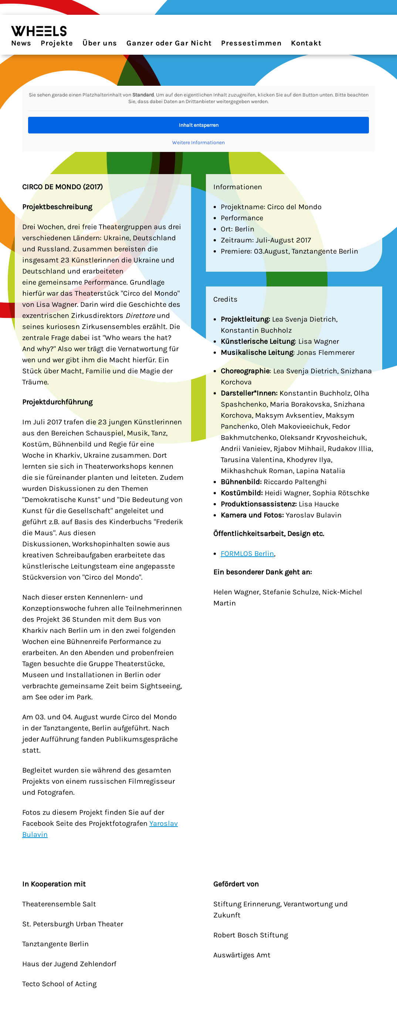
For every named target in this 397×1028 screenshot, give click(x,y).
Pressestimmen (251, 43)
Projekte (57, 43)
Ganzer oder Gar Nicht (169, 43)
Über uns (99, 43)
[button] (16, 1011)
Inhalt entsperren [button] (198, 125)
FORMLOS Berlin (247, 553)
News (21, 43)
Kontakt (306, 43)
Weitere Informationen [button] (198, 142)
